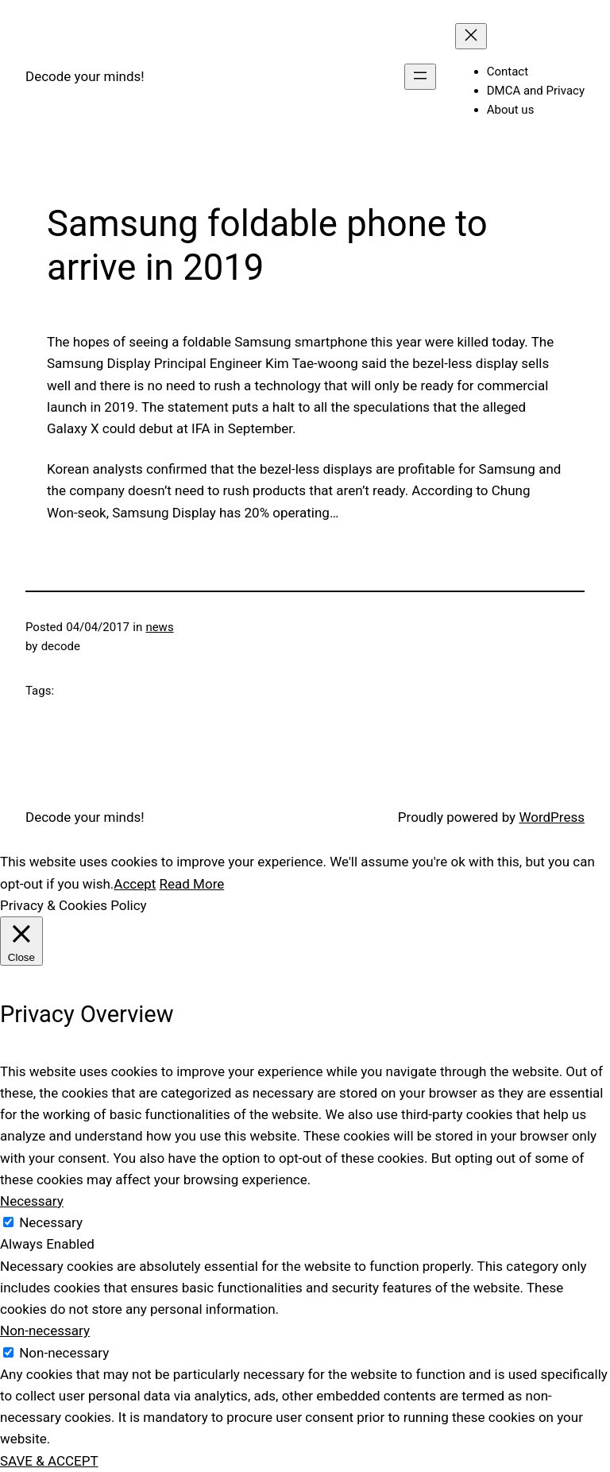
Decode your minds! (85, 76)
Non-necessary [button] (45, 1330)
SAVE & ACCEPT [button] (49, 1461)
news (159, 627)
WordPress (552, 817)
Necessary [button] (32, 1201)
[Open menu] (420, 77)
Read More (192, 884)
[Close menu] (471, 36)
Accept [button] (135, 884)
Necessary (51, 1222)
